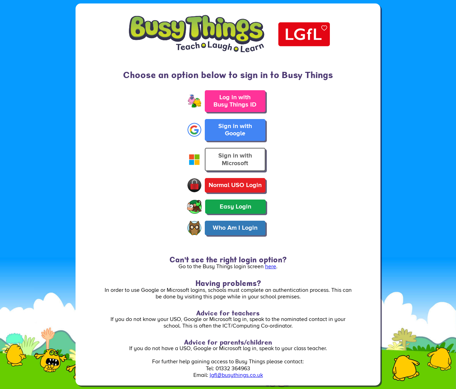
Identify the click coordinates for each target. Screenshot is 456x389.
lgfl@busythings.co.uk (236, 375)
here (270, 266)
